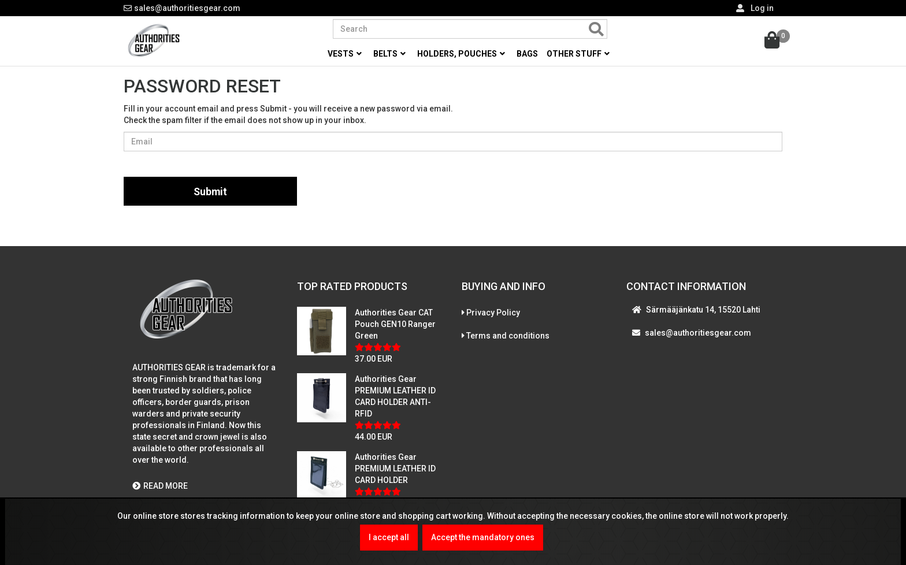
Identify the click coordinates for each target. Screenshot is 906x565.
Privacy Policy (493, 313)
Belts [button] (389, 53)
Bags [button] (527, 53)
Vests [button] (345, 53)
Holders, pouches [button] (461, 53)
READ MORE (160, 487)
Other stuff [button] (578, 53)
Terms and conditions (507, 336)
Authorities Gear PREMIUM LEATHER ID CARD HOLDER (395, 470)
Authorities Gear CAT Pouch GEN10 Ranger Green (395, 325)
